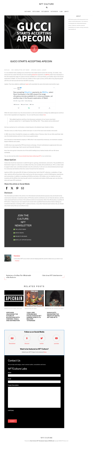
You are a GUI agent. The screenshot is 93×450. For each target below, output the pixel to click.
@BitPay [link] (47, 75)
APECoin (33, 70)
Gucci (39, 70)
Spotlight (19, 309)
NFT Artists (45, 12)
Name (9, 373)
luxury (44, 70)
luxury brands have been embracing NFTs (30, 157)
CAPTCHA (11, 411)
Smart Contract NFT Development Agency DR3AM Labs (42, 441)
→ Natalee (16, 261)
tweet (27, 85)
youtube (56, 344)
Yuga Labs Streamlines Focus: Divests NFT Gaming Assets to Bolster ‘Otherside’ (34, 317)
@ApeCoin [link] (35, 75)
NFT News (27, 12)
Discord (27, 344)
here (44, 115)
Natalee (7, 70)
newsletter (18, 70)
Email (9, 380)
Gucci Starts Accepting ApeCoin (31, 62)
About (66, 12)
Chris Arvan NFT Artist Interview (52, 276)
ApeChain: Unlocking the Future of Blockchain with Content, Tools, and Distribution (13, 317)
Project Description (13, 386)
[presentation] (19, 416)
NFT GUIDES (36, 12)
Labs (61, 12)
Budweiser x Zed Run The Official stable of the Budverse (18, 277)
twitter (42, 344)
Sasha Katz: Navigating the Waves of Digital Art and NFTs (53, 316)
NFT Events (54, 12)
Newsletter (12, 344)
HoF (12, 70)
